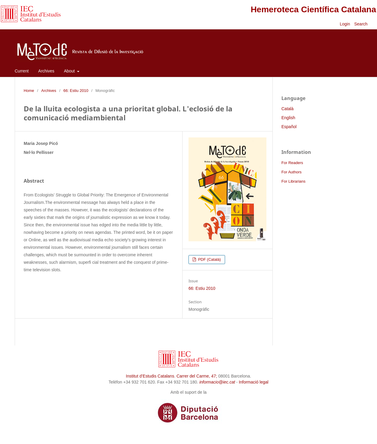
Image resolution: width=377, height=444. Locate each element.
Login (345, 24)
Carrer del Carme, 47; (197, 376)
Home (29, 90)
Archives (46, 71)
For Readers (292, 162)
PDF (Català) (209, 259)
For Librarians (293, 181)
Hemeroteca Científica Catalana (313, 9)
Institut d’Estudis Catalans (150, 376)
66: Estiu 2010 (75, 90)
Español (289, 126)
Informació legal (254, 382)
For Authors (291, 172)
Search (361, 24)
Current (22, 71)
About (70, 71)
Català (287, 108)
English (288, 117)
